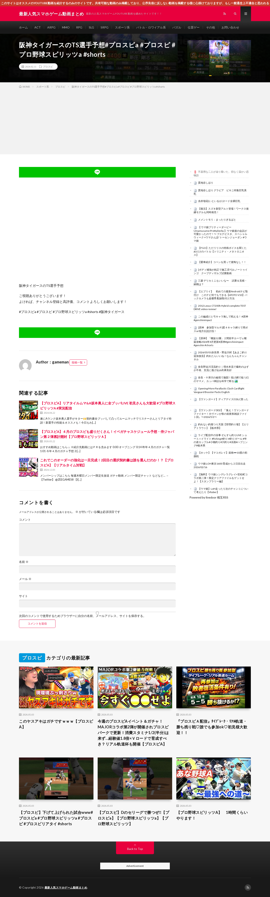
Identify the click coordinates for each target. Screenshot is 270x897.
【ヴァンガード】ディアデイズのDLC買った (223, 399)
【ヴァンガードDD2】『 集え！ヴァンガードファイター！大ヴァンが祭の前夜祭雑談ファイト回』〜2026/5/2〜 (221, 414)
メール (25, 578)
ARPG (51, 27)
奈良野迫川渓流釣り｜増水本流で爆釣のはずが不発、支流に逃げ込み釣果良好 (221, 368)
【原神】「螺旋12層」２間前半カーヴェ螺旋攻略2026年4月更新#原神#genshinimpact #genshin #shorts (220, 342)
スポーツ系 (122, 27)
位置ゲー (194, 27)
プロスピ (48, 66)
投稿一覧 (77, 362)
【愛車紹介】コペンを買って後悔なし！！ (222, 262)
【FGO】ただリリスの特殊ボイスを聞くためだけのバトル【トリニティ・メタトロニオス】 (220, 251)
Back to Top (135, 849)
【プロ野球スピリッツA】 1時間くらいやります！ (212, 815)
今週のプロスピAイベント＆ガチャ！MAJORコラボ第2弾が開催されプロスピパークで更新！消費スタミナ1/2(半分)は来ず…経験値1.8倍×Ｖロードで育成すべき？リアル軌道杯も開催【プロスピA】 (133, 732)
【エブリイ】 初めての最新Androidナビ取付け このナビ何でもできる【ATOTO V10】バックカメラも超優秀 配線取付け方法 (221, 295)
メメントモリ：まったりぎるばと (217, 219)
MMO (66, 27)
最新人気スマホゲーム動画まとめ (66, 887)
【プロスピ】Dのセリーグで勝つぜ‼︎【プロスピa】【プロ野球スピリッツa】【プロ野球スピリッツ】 (133, 818)
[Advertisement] (135, 120)
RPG (79, 27)
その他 (210, 27)
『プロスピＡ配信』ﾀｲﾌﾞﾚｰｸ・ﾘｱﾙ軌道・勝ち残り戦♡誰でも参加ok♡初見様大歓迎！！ (211, 727)
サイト (23, 596)
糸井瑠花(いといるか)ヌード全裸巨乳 (219, 201)
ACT (37, 27)
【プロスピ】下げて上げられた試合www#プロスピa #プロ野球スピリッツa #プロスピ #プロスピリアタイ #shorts (56, 818)
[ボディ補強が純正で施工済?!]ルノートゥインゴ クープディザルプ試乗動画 (220, 271)
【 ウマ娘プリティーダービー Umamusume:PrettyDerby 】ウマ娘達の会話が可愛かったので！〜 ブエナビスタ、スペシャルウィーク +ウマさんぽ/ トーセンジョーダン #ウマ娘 (220, 234)
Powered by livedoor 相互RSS (208, 497)
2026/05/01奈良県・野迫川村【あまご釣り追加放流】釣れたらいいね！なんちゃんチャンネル (220, 356)
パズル (176, 27)
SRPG (104, 27)
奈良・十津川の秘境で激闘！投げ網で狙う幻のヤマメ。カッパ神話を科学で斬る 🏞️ (221, 379)
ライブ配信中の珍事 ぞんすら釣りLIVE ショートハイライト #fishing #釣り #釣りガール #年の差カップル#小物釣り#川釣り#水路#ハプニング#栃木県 (221, 440)
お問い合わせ (230, 27)
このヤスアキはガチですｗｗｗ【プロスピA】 (56, 724)
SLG (91, 27)
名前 (23, 561)
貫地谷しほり (205, 182)
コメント (25, 519)
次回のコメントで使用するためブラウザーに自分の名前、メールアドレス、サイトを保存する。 (82, 615)
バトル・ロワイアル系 (151, 27)
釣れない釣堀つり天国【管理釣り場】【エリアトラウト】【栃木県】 (221, 426)
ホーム (23, 27)
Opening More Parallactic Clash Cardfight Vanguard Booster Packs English (219, 390)
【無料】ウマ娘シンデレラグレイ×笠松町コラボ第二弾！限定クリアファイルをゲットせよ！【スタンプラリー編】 (221, 478)
